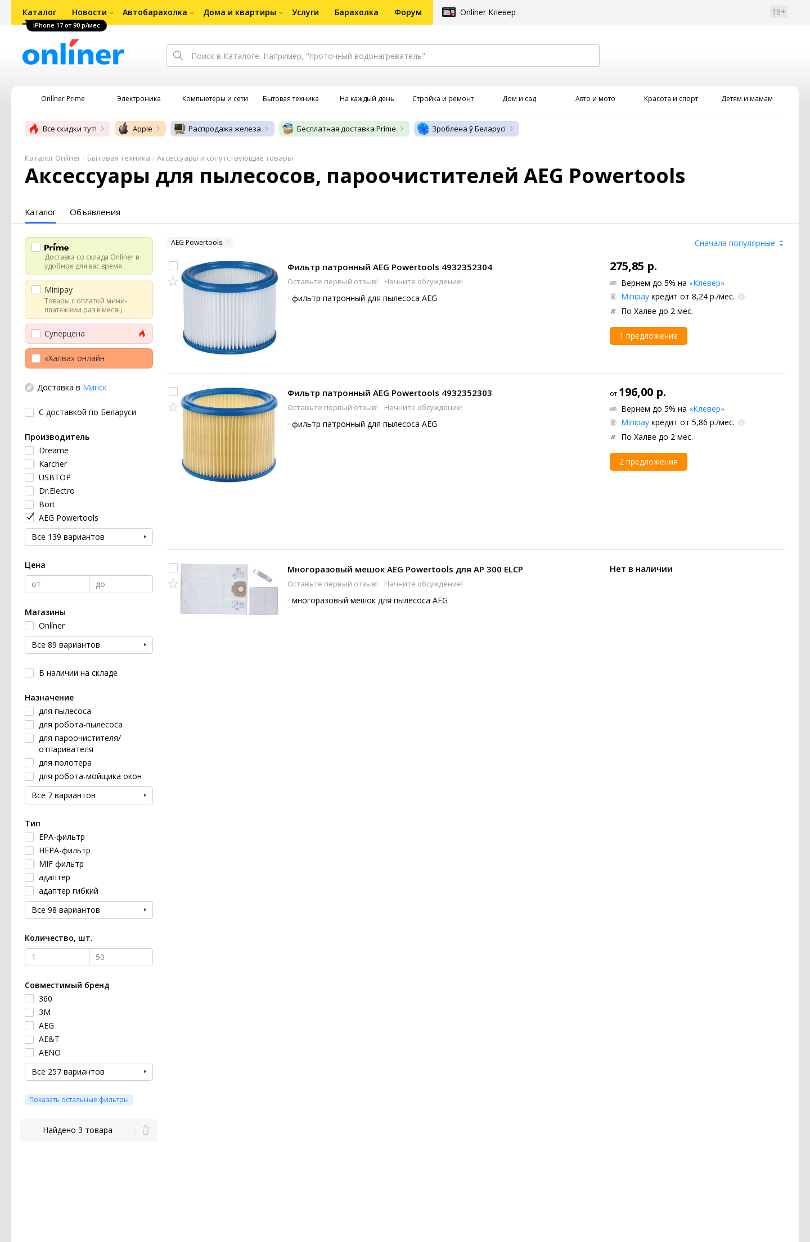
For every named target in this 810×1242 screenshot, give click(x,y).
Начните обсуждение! (423, 281)
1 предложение (648, 335)
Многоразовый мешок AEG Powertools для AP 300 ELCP (405, 569)
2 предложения (648, 461)
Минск (95, 387)
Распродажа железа (217, 128)
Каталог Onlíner (52, 157)
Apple (134, 128)
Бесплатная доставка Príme (338, 128)
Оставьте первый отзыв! (333, 281)
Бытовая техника (118, 157)
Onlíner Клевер (488, 12)
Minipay (635, 296)
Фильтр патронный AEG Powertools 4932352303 (389, 392)
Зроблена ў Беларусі (461, 128)
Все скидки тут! (62, 128)
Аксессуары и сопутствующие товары (225, 157)
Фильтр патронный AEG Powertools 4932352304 (389, 266)
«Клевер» (706, 282)
